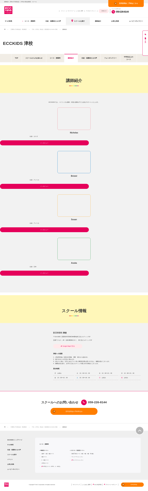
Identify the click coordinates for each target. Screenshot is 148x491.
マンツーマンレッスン (77, 456)
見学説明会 (129, 484)
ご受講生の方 (104, 10)
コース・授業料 (28, 21)
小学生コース (44, 463)
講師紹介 (98, 21)
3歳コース (44, 456)
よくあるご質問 (79, 10)
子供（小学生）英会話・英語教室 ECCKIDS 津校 (44, 29)
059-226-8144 (120, 11)
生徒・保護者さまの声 (53, 21)
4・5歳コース (45, 460)
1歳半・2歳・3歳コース (47, 453)
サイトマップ (70, 10)
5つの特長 (8, 21)
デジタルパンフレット (91, 10)
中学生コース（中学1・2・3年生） (52, 466)
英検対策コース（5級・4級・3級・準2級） (82, 453)
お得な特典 (115, 21)
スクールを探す (78, 21)
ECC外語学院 (97, 484)
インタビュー (44, 143)
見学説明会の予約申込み (67, 411)
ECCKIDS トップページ (14, 440)
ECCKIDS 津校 (18, 43)
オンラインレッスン (78, 460)
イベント (63, 10)
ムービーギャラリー (136, 21)
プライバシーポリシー (111, 484)
